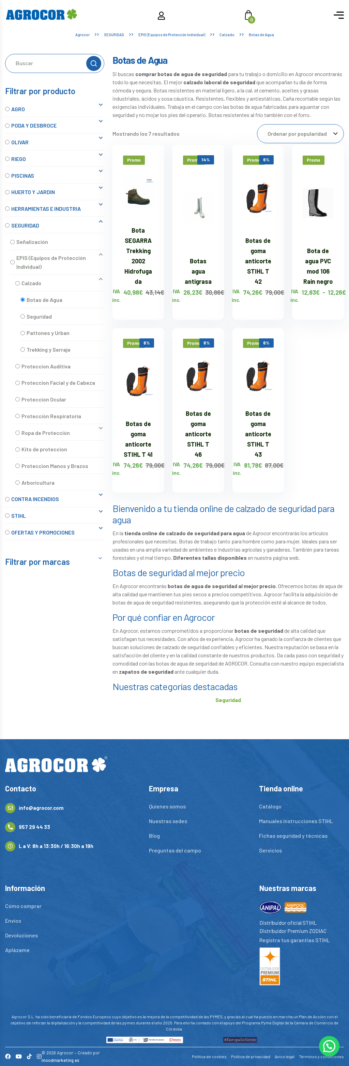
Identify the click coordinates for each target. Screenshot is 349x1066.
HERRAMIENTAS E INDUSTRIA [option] (46, 208)
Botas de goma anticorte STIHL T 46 (198, 434)
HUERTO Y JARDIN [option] (33, 192)
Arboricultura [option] (38, 482)
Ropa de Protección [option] (45, 432)
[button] (54, 109)
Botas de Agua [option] (44, 299)
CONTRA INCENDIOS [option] (35, 499)
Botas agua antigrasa (198, 271)
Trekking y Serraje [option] (49, 349)
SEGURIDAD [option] (25, 225)
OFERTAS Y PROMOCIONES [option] (43, 532)
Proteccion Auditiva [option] (46, 366)
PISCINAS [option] (22, 175)
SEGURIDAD (114, 34)
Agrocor (82, 34)
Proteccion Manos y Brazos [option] (54, 466)
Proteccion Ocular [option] (43, 399)
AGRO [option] (18, 109)
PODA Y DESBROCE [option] (34, 125)
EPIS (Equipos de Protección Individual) (171, 34)
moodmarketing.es (60, 1060)
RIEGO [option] (18, 159)
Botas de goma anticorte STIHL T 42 (258, 261)
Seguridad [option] (39, 316)
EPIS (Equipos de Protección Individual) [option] (51, 262)
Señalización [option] (32, 241)
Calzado (226, 34)
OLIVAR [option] (20, 142)
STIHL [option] (18, 515)
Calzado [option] (31, 283)
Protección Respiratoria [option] (51, 416)
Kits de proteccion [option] (44, 449)
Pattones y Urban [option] (48, 333)
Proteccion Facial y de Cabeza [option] (58, 382)
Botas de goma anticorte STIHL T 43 (258, 434)
